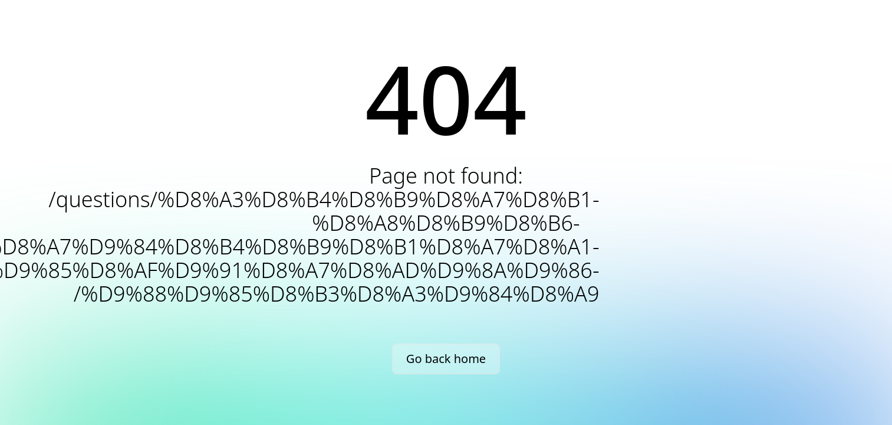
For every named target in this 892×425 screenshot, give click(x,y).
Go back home (446, 359)
